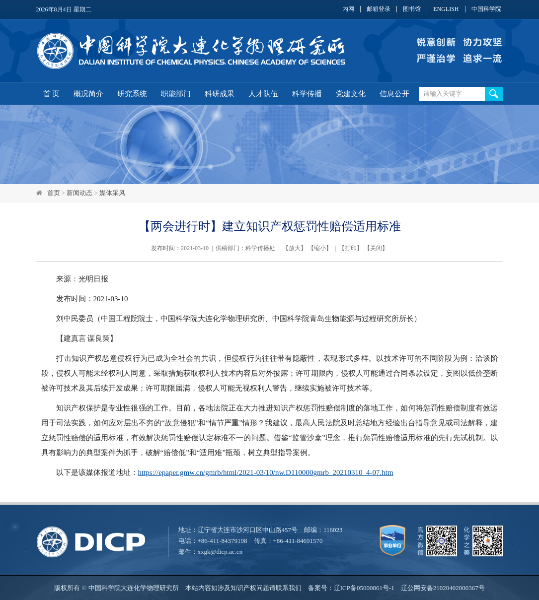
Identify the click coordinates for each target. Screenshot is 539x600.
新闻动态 (79, 193)
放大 (295, 248)
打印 (351, 248)
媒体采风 (112, 193)
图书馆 (412, 9)
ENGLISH (446, 9)
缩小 (320, 248)
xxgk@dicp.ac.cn (220, 551)
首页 (53, 193)
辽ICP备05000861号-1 (364, 588)
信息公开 (394, 94)
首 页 (51, 94)
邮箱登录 (378, 9)
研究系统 (132, 94)
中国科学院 (486, 9)
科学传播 (307, 94)
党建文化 (351, 94)
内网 (348, 9)
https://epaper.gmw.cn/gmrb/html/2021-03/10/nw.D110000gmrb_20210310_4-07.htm (265, 472)
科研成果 (219, 94)
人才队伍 (263, 94)
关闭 (376, 248)
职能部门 (176, 94)
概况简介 (88, 94)
